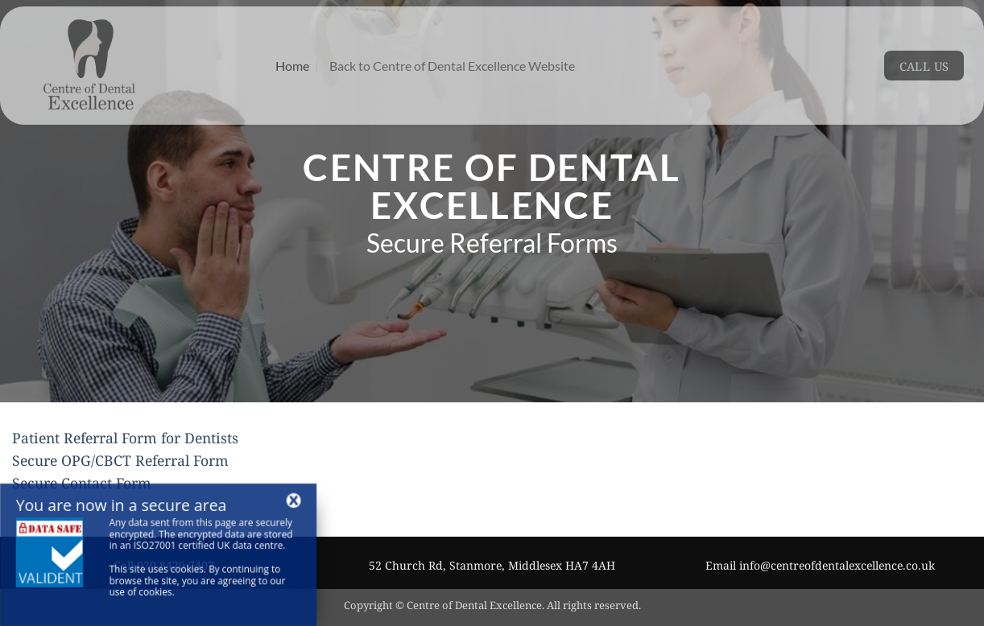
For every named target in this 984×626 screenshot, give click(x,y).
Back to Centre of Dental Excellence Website (452, 65)
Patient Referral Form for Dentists (125, 437)
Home (292, 65)
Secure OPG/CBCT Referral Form (120, 460)
